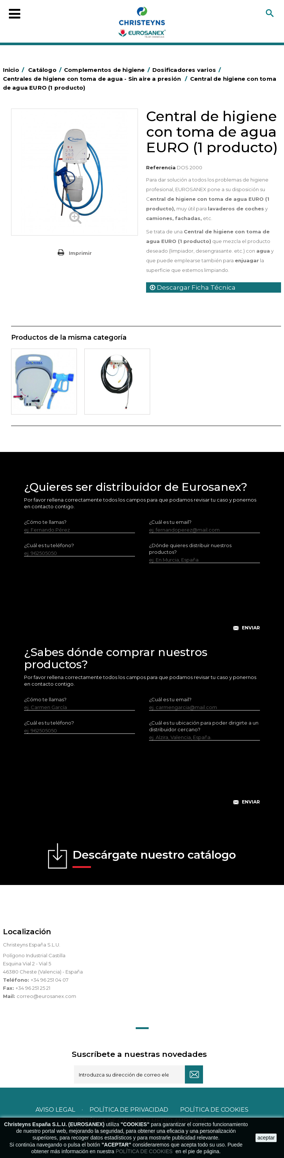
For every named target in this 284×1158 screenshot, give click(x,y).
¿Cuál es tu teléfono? (49, 545)
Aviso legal (55, 1109)
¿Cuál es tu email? (170, 522)
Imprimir (80, 253)
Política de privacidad (128, 1109)
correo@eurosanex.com (46, 996)
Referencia (161, 167)
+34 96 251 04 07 (49, 980)
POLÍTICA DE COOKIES (145, 1151)
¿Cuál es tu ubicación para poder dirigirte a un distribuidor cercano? (203, 726)
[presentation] (142, 602)
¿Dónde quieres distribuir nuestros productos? (190, 548)
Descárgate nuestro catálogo (154, 858)
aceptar (266, 1138)
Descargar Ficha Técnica (193, 287)
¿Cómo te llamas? (45, 522)
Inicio (15, 69)
